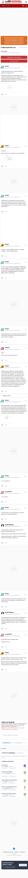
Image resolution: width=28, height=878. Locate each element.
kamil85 (6, 766)
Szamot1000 (7, 773)
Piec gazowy (5, 765)
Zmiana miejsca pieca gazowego (9, 780)
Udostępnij (7, 743)
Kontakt (16, 852)
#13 (25, 525)
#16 (25, 634)
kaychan (6, 795)
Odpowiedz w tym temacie (14, 57)
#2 (25, 146)
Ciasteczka (22, 852)
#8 (25, 366)
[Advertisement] (13, 21)
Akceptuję (23, 865)
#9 (25, 400)
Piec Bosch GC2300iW (7, 771)
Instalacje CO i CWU (15, 52)
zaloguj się (19, 725)
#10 (25, 476)
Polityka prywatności (8, 852)
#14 (25, 594)
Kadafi (7, 145)
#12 (25, 508)
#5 (25, 262)
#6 (25, 329)
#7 (25, 348)
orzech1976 (8, 491)
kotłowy (7, 347)
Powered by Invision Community (14, 855)
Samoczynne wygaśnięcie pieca (9, 786)
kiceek (5, 51)
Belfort (5, 781)
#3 (25, 195)
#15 (25, 613)
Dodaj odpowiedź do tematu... (10, 735)
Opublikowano (12, 67)
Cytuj (6, 94)
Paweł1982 (6, 788)
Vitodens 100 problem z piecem (9, 793)
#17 (25, 653)
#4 (25, 245)
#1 (25, 66)
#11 (25, 492)
